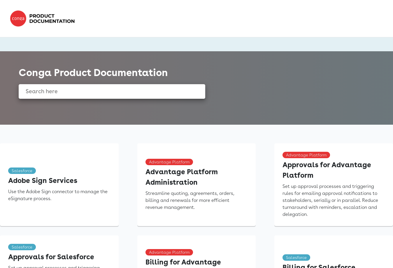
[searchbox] (194, 91)
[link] (44, 18)
